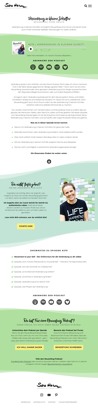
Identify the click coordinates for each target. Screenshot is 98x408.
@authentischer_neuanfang (59, 364)
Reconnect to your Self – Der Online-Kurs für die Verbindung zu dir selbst (47, 257)
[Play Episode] (30, 49)
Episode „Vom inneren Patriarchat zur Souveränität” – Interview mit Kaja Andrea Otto (50, 262)
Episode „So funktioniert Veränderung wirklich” (34, 272)
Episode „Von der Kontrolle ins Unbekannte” (33, 267)
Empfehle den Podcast (21, 361)
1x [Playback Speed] (45, 50)
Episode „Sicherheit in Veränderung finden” (33, 277)
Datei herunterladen (35, 55)
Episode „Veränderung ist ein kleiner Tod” (32, 282)
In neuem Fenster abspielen (58, 55)
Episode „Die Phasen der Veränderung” (31, 287)
